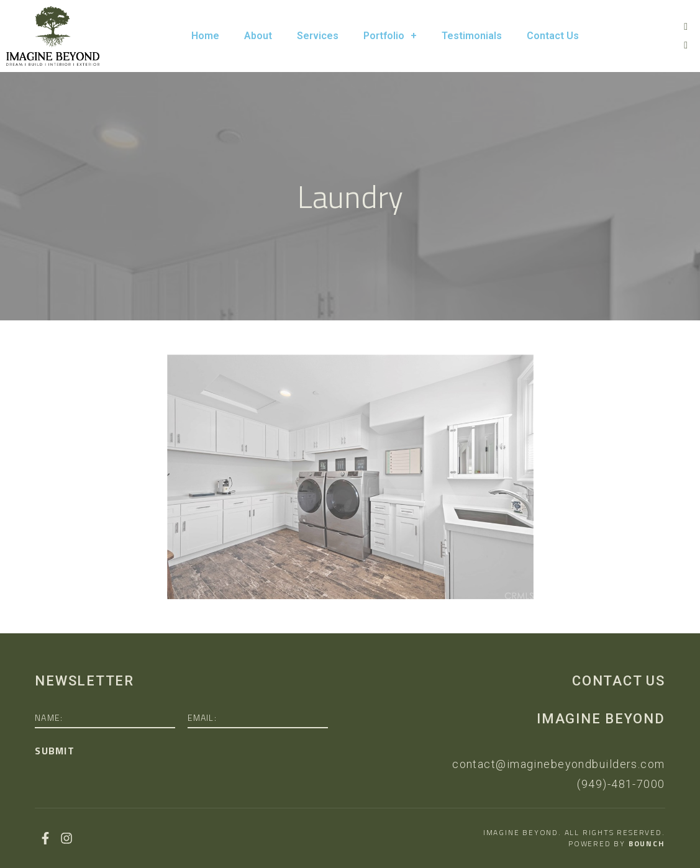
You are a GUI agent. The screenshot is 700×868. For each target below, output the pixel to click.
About (258, 36)
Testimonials (472, 36)
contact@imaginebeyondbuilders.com (558, 764)
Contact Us (553, 36)
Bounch (647, 843)
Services (318, 36)
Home (205, 36)
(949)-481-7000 (621, 783)
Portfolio (390, 36)
